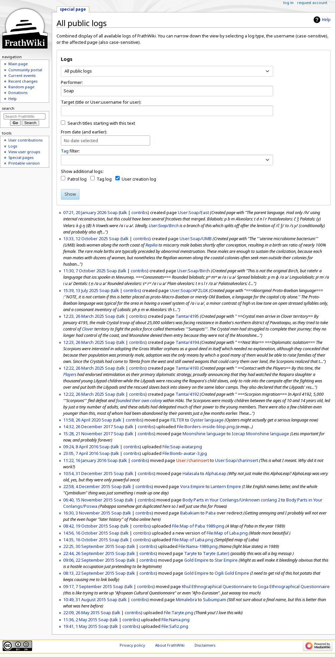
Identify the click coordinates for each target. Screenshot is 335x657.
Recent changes (22, 81)
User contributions (25, 140)
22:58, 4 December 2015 (86, 486)
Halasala (191, 473)
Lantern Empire (226, 486)
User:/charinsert (192, 460)
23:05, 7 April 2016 (80, 453)
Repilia (151, 245)
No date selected (81, 140)
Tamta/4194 (187, 342)
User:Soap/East (193, 212)
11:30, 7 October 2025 (84, 271)
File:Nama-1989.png (198, 546)
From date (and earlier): (84, 132)
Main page (18, 63)
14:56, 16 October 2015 (85, 533)
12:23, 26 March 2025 (83, 316)
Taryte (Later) (216, 553)
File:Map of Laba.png (227, 533)
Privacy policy (132, 645)
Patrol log (77, 179)
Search (8, 108)
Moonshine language (204, 434)
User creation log (139, 179)
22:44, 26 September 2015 (88, 553)
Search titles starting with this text (101, 123)
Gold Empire (196, 560)
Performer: (72, 82)
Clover (87, 329)
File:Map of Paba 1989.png (198, 526)
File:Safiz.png (174, 626)
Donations (17, 92)
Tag (65, 151)
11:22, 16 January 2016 (84, 460)
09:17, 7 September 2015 (87, 586)
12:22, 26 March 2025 (83, 368)
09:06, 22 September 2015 (88, 560)
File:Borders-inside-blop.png (206, 427)
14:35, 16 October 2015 (85, 540)
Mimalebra (186, 599)
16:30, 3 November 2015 (86, 513)
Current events (21, 75)
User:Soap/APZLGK (189, 290)
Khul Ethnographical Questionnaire (217, 586)
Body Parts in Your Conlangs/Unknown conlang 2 (231, 500)
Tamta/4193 (187, 368)
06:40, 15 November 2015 (88, 500)
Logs (12, 146)
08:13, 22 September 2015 (88, 573)
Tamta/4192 (187, 394)
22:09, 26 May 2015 (81, 612)
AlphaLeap (215, 473)
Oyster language (207, 420)
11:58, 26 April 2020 (82, 420)
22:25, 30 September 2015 (88, 546)
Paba (211, 513)
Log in (288, 2)
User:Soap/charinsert (236, 460)
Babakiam (190, 513)
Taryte (190, 553)
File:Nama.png (175, 620)
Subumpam (214, 599)
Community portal (25, 69)
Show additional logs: (82, 171)
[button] (267, 160)
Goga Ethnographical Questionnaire (294, 586)
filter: (70, 151)
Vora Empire (192, 486)
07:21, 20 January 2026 (84, 212)
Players (69, 374)
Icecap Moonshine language (260, 434)
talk (123, 212)
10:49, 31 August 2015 (84, 599)
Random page (21, 86)
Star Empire (226, 560)
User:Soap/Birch (164, 225)
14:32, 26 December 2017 (88, 427)
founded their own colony (139, 400)
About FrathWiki (170, 645)
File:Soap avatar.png (182, 447)
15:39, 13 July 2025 (80, 290)
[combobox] (167, 71)
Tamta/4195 (187, 316)
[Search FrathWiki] (24, 116)
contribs (139, 212)
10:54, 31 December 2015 (88, 473)
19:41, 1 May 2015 (80, 626)
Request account (312, 2)
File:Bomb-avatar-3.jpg (184, 453)
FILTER (177, 420)
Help (326, 19)
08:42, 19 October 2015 (85, 526)
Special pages (20, 157)
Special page (73, 9)
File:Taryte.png (178, 612)
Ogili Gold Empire (232, 573)
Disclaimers (205, 645)
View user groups (24, 151)
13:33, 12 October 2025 (85, 239)
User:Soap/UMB (196, 239)
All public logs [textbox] (78, 71)
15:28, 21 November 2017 (88, 434)
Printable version (24, 163)
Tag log (104, 179)
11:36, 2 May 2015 (80, 620)
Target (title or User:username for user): (101, 102)
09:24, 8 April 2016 (80, 447)
